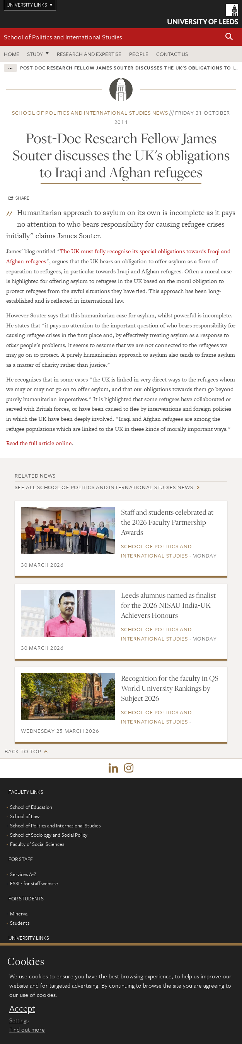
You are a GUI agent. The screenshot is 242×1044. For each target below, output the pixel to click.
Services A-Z (23, 874)
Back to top (23, 751)
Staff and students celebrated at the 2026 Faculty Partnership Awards (167, 522)
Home (11, 54)
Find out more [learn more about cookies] (27, 1029)
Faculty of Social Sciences (37, 844)
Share (22, 197)
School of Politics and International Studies (63, 37)
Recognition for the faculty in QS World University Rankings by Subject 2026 (169, 688)
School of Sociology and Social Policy (48, 835)
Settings (19, 1020)
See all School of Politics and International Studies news (104, 487)
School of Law (24, 816)
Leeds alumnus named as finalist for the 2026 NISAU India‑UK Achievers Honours (168, 605)
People (138, 54)
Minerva (18, 913)
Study (35, 54)
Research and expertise (89, 54)
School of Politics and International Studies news (90, 112)
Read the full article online (39, 443)
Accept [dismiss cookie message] (22, 1008)
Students (19, 923)
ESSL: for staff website (34, 883)
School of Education (31, 807)
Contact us (172, 54)
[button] (229, 37)
